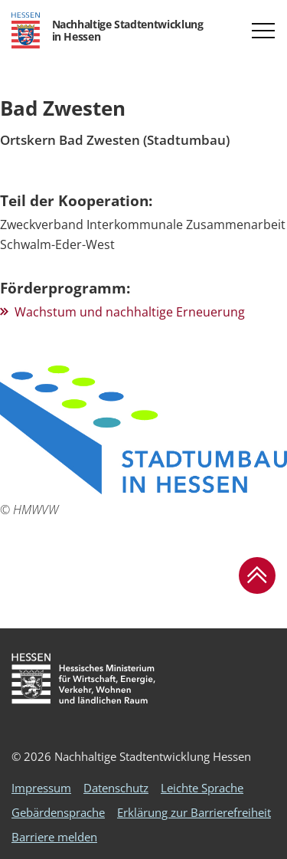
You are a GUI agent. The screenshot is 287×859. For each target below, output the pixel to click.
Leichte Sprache (202, 787)
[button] (263, 30)
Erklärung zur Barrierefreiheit (194, 812)
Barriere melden (54, 836)
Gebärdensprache (58, 812)
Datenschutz (115, 787)
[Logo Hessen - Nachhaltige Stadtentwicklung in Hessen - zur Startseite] (107, 30)
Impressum (41, 787)
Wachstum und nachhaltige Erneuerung (130, 311)
